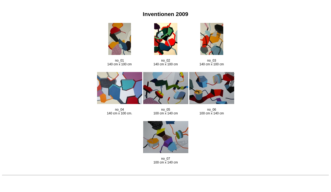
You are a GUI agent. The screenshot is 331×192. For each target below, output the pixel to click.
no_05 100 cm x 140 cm (165, 108)
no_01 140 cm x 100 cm (119, 59)
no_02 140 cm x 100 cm (165, 59)
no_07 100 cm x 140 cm (165, 157)
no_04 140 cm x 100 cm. (119, 108)
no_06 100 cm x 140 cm (211, 108)
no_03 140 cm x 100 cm (212, 59)
